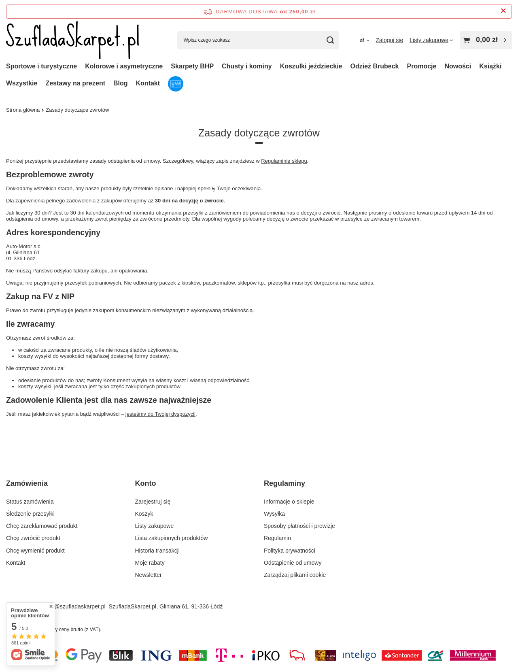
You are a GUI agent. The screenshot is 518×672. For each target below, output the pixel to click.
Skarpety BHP (192, 66)
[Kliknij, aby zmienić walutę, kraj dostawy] (364, 40)
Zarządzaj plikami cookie (295, 575)
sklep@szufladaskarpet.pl (73, 606)
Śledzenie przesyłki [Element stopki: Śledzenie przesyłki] (30, 513)
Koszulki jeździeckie (311, 66)
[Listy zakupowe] (431, 40)
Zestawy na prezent (75, 83)
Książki (490, 66)
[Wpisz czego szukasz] (258, 40)
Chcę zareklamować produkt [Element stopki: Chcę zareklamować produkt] (42, 526)
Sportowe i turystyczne (41, 66)
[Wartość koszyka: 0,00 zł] (486, 40)
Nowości (457, 66)
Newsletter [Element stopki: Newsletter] (148, 575)
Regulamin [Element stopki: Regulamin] (277, 538)
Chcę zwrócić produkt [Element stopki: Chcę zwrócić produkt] (33, 538)
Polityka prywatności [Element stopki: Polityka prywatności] (289, 550)
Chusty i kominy (247, 66)
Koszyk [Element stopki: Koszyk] (144, 513)
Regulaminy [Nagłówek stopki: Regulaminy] (284, 483)
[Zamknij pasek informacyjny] (503, 11)
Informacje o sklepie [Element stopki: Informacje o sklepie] (289, 501)
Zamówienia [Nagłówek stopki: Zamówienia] (27, 483)
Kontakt (148, 83)
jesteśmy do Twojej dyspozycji (160, 414)
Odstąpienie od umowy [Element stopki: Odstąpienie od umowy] (292, 562)
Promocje (422, 66)
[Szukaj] (330, 40)
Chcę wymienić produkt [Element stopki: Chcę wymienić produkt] (35, 550)
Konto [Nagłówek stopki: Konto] (145, 483)
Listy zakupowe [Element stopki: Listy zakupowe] (154, 526)
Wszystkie (21, 83)
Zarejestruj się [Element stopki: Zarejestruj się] (153, 501)
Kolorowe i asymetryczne (124, 66)
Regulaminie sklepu (284, 161)
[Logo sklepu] (72, 40)
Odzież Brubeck (374, 66)
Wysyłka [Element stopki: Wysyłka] (274, 513)
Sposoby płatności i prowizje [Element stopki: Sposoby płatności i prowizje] (299, 526)
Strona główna (23, 110)
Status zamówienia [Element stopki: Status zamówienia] (30, 501)
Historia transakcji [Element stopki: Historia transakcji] (157, 550)
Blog (120, 83)
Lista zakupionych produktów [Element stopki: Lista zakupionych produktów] (171, 538)
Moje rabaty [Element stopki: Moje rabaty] (150, 562)
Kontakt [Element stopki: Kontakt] (15, 562)
